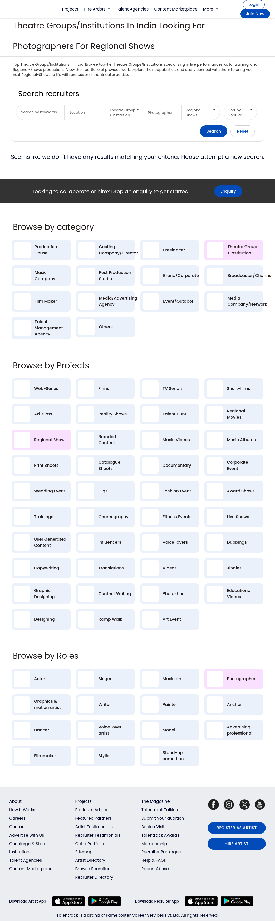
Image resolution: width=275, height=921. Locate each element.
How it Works (22, 810)
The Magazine (155, 801)
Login (253, 4)
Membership (154, 844)
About (15, 801)
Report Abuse (155, 869)
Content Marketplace (176, 9)
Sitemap (84, 852)
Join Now (255, 14)
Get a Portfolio (89, 844)
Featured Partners (93, 818)
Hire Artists (97, 9)
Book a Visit (153, 827)
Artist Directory (90, 860)
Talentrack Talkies (159, 810)
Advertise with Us (26, 835)
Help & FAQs (153, 860)
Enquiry (228, 191)
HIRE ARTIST (236, 844)
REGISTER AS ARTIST (237, 828)
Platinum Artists (91, 810)
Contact (17, 827)
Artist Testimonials (94, 827)
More (210, 9)
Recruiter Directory (94, 877)
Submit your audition (162, 818)
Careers (17, 818)
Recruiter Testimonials (98, 835)
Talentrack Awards (160, 835)
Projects (70, 9)
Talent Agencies (132, 9)
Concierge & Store (27, 844)
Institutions (20, 852)
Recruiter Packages (161, 852)
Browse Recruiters (93, 869)
